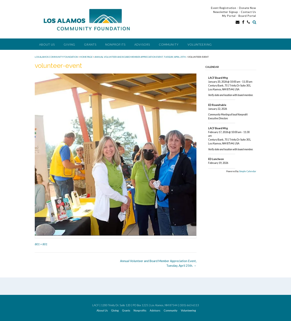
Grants (90, 44)
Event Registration (223, 8)
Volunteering (200, 44)
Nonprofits (115, 44)
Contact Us (248, 12)
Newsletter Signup (225, 12)
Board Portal (247, 15)
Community (169, 44)
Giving (69, 44)
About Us (47, 44)
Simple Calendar (247, 171)
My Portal (229, 15)
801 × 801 (41, 244)
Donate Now (247, 8)
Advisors (142, 44)
